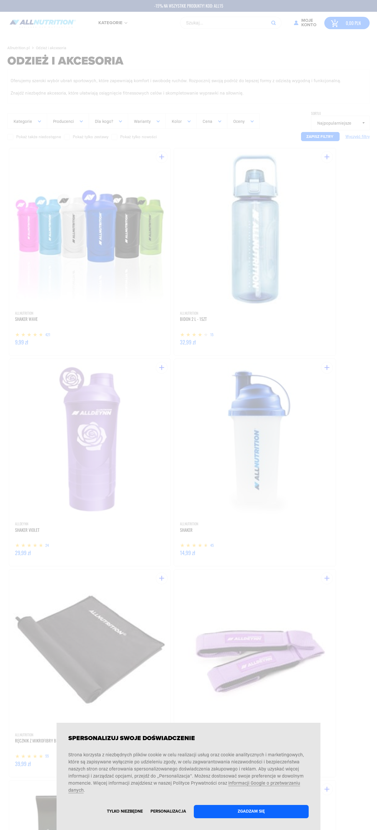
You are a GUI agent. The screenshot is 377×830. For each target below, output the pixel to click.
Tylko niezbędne (125, 811)
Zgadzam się (251, 811)
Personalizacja (168, 811)
